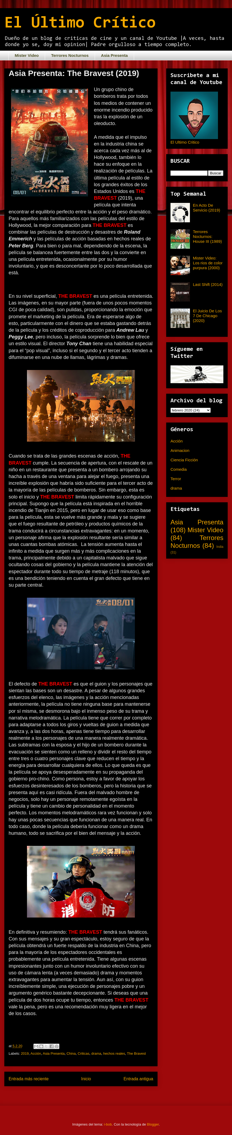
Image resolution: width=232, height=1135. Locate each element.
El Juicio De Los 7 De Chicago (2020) (207, 316)
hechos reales (114, 1053)
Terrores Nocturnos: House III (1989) (207, 236)
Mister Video (27, 55)
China (71, 1053)
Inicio (86, 1079)
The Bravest (136, 1053)
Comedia (178, 469)
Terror (175, 478)
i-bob (108, 1124)
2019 (25, 1053)
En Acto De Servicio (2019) (206, 207)
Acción (35, 1053)
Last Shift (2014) (208, 284)
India (219, 547)
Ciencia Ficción (184, 460)
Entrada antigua (138, 1079)
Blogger (153, 1124)
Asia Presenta (114, 55)
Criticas (83, 1053)
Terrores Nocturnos (69, 55)
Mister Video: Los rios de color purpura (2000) (208, 263)
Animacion (179, 450)
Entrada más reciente (29, 1079)
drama (96, 1053)
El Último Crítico (80, 23)
